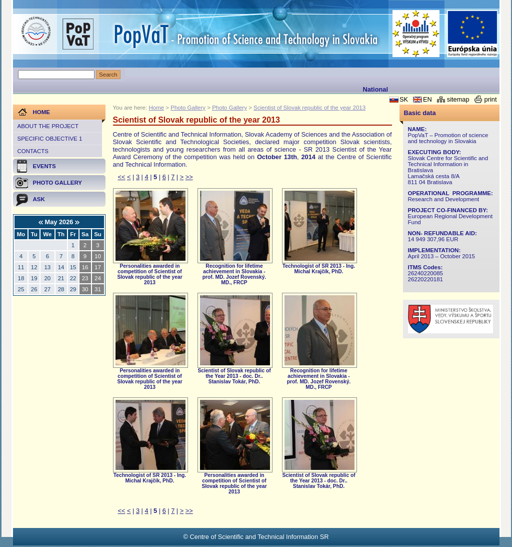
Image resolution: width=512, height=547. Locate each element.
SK (404, 99)
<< (122, 177)
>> (189, 177)
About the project (48, 126)
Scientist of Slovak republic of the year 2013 (310, 108)
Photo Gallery (188, 108)
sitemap (458, 99)
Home (156, 108)
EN (427, 99)
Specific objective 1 (50, 139)
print (490, 99)
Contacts (33, 151)
